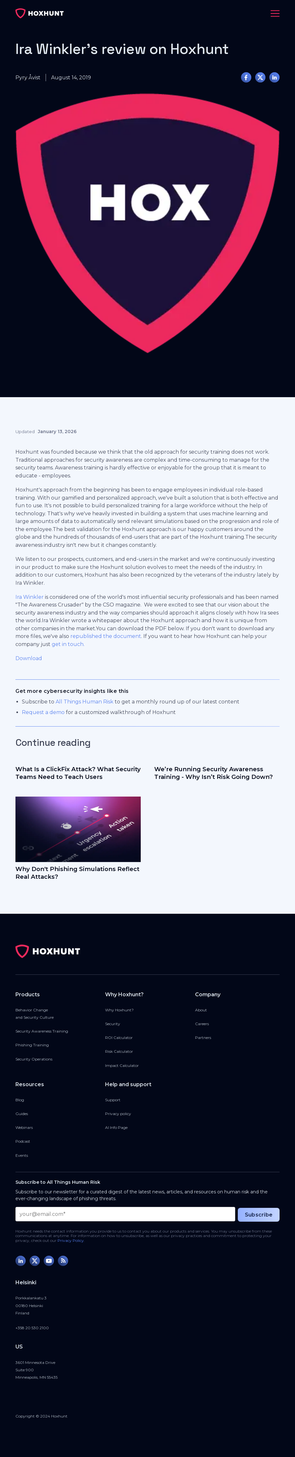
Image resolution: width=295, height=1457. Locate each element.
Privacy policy (118, 1113)
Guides (21, 1113)
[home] (39, 13)
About (201, 1010)
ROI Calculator (119, 1037)
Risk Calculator (119, 1051)
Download (28, 658)
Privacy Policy (71, 1240)
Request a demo (43, 712)
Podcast (22, 1141)
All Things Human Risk (84, 702)
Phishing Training (32, 1045)
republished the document (105, 636)
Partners (203, 1037)
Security (112, 1023)
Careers (202, 1023)
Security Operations (33, 1059)
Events (21, 1155)
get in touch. (68, 644)
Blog (19, 1099)
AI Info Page (116, 1127)
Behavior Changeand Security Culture (34, 1014)
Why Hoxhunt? (119, 1010)
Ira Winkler (29, 597)
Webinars (24, 1127)
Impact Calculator (122, 1065)
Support (113, 1099)
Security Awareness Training (41, 1031)
